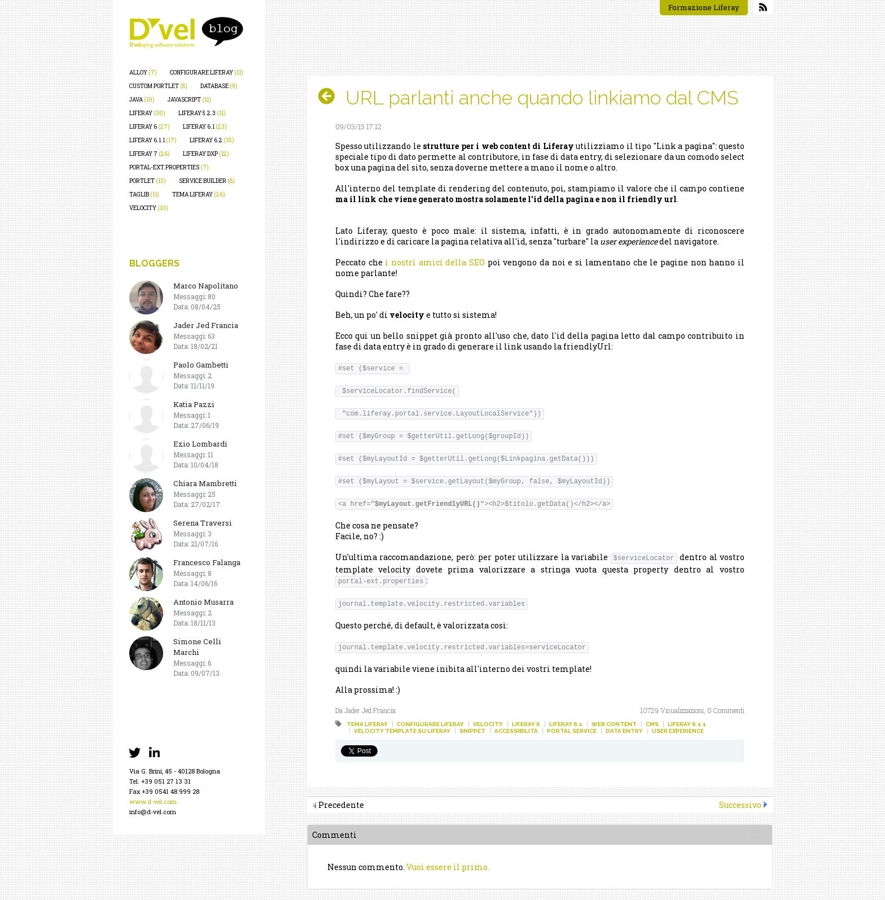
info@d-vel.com (152, 811)
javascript (189, 99)
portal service (572, 731)
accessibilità (516, 731)
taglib (144, 194)
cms (652, 724)
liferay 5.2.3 (202, 113)
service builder (207, 181)
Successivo (740, 804)
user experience (678, 731)
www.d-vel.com (153, 801)
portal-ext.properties (169, 167)
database (219, 86)
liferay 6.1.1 (153, 140)
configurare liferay (206, 72)
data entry (624, 731)
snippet (472, 731)
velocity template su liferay (402, 731)
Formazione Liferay (703, 7)
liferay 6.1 (205, 126)
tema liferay (198, 194)
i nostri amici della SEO (435, 262)
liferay (147, 113)
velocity (148, 208)
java (142, 99)
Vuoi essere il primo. (447, 867)
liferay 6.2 (212, 140)
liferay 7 (149, 154)
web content (614, 724)
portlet (147, 181)
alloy (143, 72)
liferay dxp (206, 154)
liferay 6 (149, 126)
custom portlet (158, 86)
